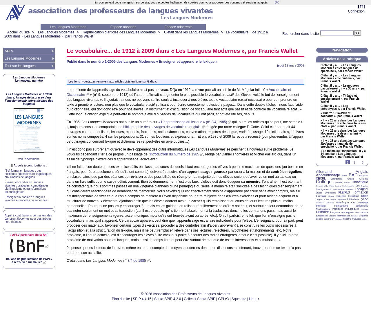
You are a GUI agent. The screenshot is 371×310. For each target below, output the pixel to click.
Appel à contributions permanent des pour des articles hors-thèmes (28, 218)
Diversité (319, 186)
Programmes (337, 212)
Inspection (341, 196)
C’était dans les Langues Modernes (191, 32)
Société (319, 219)
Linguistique (341, 199)
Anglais (362, 171)
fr (361, 5)
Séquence (363, 216)
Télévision (338, 219)
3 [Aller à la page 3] (362, 162)
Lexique (333, 199)
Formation (360, 192)
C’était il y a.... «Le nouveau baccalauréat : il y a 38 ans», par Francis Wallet (343, 88)
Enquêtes (364, 186)
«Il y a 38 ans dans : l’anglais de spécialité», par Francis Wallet (343, 143)
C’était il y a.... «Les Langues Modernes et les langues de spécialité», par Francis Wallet (342, 68)
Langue (319, 199)
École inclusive (348, 186)
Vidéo (364, 219)
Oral (353, 202)
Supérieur (328, 219)
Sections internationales (339, 216)
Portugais (364, 209)
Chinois (351, 179)
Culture (347, 183)
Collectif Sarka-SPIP (199, 299)
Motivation (330, 203)
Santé (357, 213)
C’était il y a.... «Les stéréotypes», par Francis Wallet (343, 107)
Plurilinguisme (323, 209)
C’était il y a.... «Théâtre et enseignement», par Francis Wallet (340, 98)
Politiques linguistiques (345, 208)
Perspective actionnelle (351, 205)
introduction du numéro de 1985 (174, 154)
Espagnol (361, 189)
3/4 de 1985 (137, 261)
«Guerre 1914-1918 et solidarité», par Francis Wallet (341, 115)
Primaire (322, 212)
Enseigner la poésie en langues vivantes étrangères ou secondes (26, 199)
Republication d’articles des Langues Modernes (119, 32)
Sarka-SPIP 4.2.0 (167, 299)
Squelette (239, 299)
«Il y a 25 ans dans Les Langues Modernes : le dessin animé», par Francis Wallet (343, 133)
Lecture (326, 199)
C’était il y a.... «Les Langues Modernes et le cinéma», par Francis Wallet (341, 78)
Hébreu (331, 196)
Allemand (324, 171)
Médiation (319, 203)
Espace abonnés (123, 27)
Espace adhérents (178, 27)
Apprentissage (328, 175)
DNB (326, 186)
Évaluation (330, 192)
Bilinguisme (363, 176)
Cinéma (363, 178)
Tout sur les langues (20, 66)
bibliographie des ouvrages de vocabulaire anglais (161, 127)
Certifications (336, 179)
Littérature (353, 199)
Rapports (350, 213)
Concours (338, 183)
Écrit (357, 186)
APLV (9, 51)
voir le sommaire (28, 159)
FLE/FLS (344, 192)
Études (319, 193)
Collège (324, 181)
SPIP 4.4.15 (142, 299)
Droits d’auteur (335, 186)
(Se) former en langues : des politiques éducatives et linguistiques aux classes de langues (28, 174)
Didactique (360, 182)
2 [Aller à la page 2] (354, 162)
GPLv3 (223, 299)
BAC (353, 174)
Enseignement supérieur (343, 189)
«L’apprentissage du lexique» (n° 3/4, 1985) (192, 122)
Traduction (356, 219)
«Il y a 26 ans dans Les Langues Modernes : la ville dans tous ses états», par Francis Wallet (343, 123)
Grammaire (321, 196)
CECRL (321, 178)
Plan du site (121, 299)
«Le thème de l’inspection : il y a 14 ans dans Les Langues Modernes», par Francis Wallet (343, 154)
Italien (364, 195)
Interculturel (353, 196)
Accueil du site (18, 32)
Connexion (356, 11)
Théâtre (347, 219)
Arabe (344, 176)
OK (276, 2)
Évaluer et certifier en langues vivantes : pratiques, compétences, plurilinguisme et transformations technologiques (27, 187)
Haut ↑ (254, 299)
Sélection (354, 216)
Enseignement (323, 189)
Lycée (364, 199)
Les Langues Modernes (68, 27)
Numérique (342, 202)
